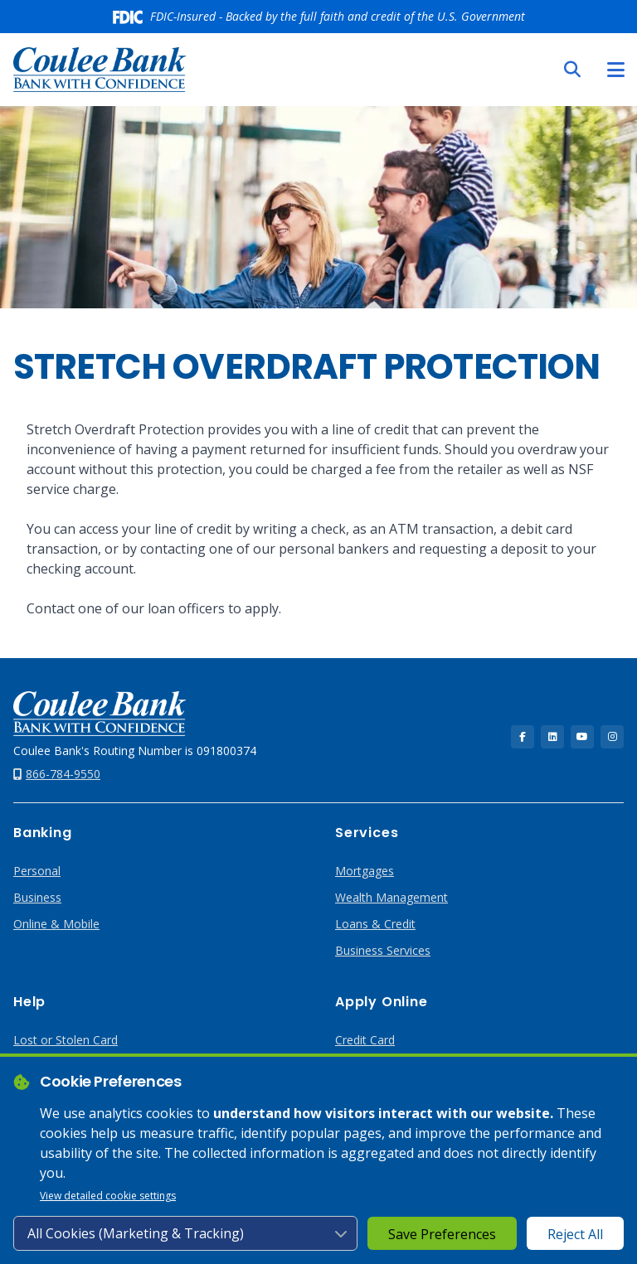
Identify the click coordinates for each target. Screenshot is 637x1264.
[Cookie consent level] (185, 1233)
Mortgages (364, 871)
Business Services (382, 950)
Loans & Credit (375, 924)
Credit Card (365, 1040)
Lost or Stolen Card (65, 1040)
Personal (37, 871)
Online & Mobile (56, 924)
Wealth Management (391, 897)
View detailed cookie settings (108, 1196)
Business (37, 897)
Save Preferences (442, 1234)
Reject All (575, 1234)
